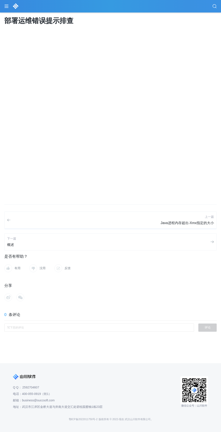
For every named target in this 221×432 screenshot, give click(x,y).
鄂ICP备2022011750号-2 (83, 419)
